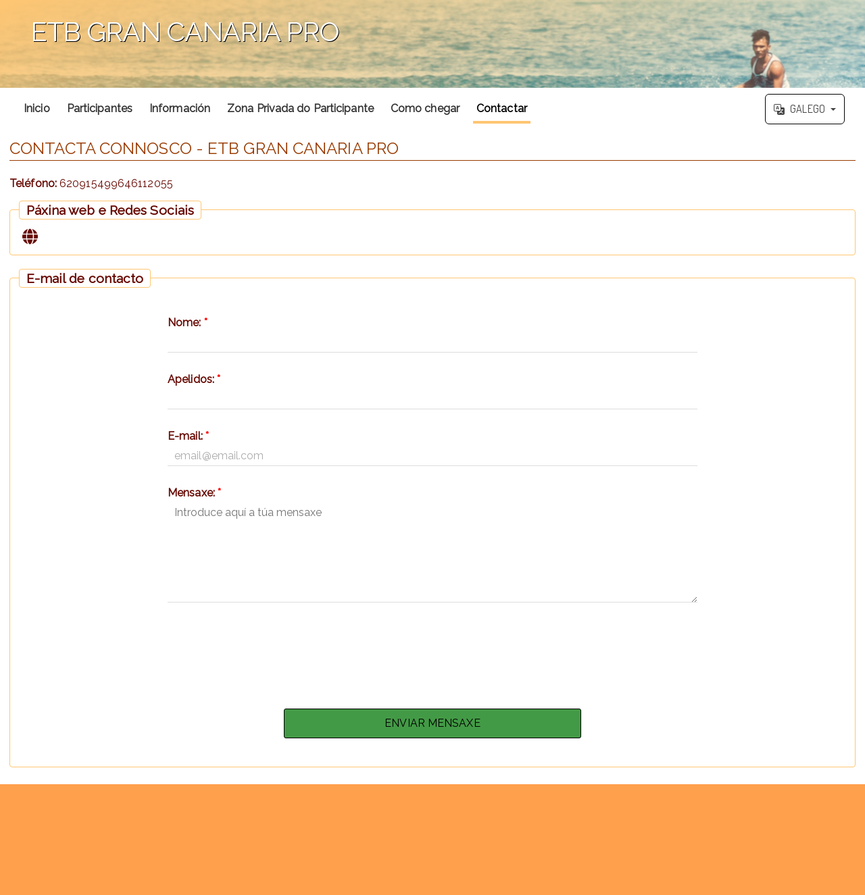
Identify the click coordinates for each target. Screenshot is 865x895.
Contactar (501, 108)
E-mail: (188, 436)
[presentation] (432, 651)
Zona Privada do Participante (300, 108)
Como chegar (425, 108)
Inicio (37, 108)
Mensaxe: (194, 492)
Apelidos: (194, 379)
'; (432, 44)
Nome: (187, 322)
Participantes (99, 108)
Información (179, 108)
